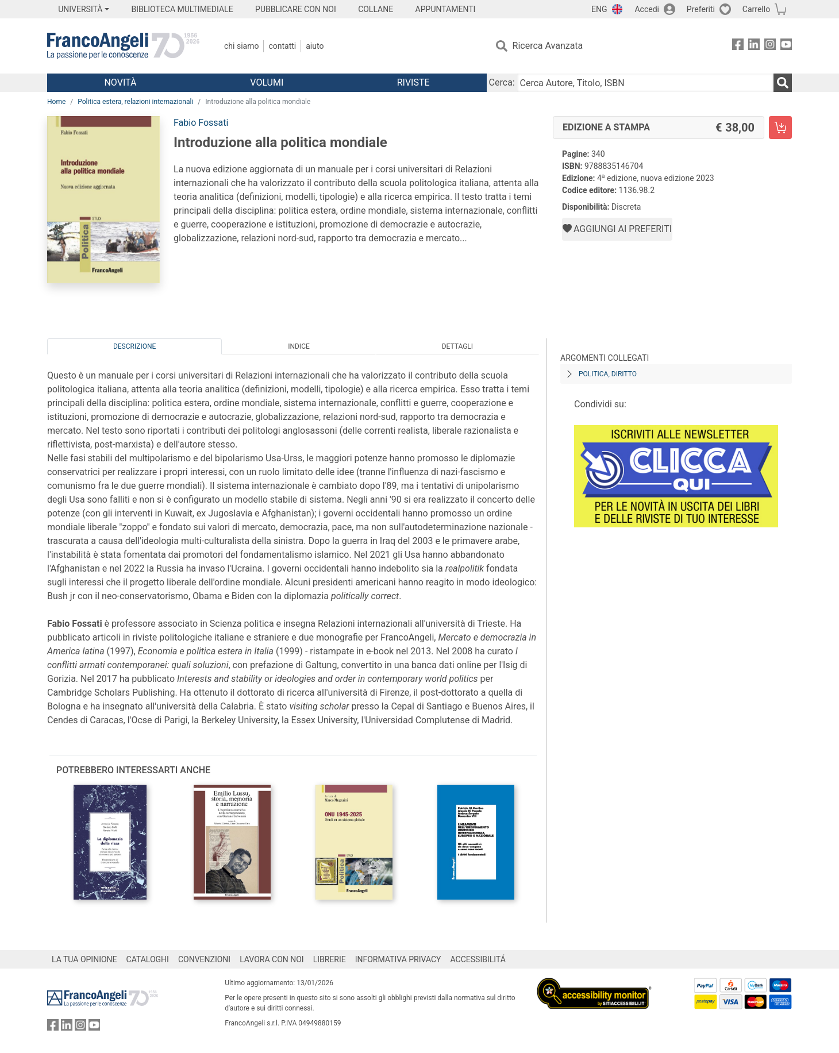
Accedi (646, 9)
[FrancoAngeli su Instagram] (770, 46)
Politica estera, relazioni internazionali (135, 102)
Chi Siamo (241, 46)
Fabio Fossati (201, 122)
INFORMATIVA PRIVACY (398, 959)
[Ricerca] (782, 83)
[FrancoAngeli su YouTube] (786, 46)
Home (56, 102)
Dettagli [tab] (457, 346)
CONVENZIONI (204, 959)
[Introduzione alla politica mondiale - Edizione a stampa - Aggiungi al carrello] (780, 127)
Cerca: (502, 82)
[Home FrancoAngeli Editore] (123, 46)
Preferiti (701, 9)
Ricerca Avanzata (548, 45)
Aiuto (315, 46)
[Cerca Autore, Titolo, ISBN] (645, 83)
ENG (599, 9)
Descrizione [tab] (134, 346)
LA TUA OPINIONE (84, 959)
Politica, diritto (608, 374)
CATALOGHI (147, 959)
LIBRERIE (329, 959)
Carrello (756, 9)
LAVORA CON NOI (272, 959)
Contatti (282, 46)
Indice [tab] (299, 346)
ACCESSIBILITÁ (478, 959)
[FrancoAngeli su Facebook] (738, 46)
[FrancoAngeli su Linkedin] (754, 46)
